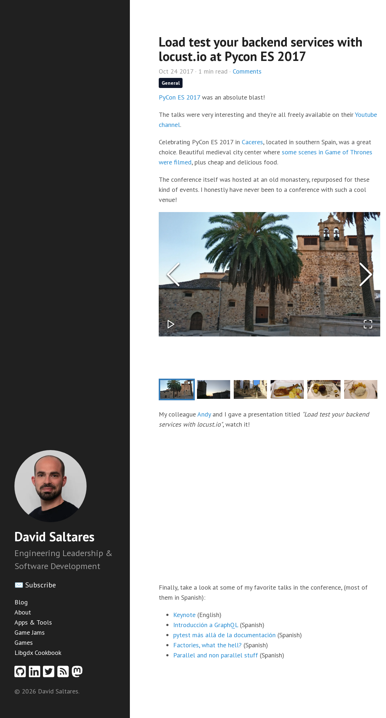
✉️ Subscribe (35, 585)
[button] (269, 274)
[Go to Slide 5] (324, 389)
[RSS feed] (64, 674)
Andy (204, 414)
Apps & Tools (33, 622)
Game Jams (29, 632)
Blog (21, 602)
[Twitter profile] (50, 674)
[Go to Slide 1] (177, 389)
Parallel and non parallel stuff (215, 655)
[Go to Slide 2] (214, 389)
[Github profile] (21, 674)
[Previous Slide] (173, 274)
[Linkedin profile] (36, 674)
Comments (247, 71)
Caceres (252, 142)
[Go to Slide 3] (250, 389)
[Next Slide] (365, 274)
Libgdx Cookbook (37, 652)
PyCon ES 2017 (179, 97)
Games (23, 642)
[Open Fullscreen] (368, 324)
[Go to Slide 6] (361, 389)
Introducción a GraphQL (205, 625)
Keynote (184, 615)
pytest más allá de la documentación (224, 635)
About (22, 612)
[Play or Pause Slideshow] (171, 324)
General (171, 83)
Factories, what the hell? (207, 645)
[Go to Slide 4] (287, 389)
